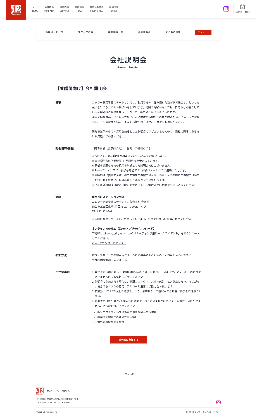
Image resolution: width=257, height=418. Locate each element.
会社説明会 (144, 32)
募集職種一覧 (115, 32)
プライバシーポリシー (212, 412)
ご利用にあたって (192, 412)
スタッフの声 (85, 32)
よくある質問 (172, 32)
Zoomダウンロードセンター (109, 243)
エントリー (203, 32)
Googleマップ (138, 206)
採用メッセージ (54, 32)
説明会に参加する (128, 339)
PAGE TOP (129, 374)
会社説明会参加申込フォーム (109, 260)
